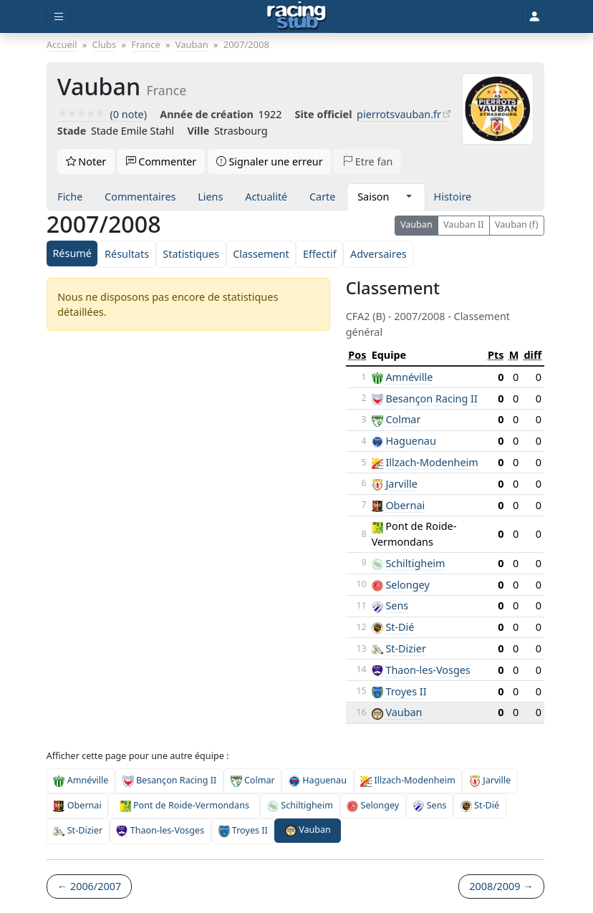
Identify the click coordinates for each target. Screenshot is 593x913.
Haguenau (410, 441)
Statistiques (191, 254)
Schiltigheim (415, 563)
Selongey (407, 584)
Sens (396, 605)
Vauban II (463, 224)
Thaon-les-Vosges (427, 670)
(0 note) (102, 114)
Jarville (401, 484)
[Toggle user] (534, 16)
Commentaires (140, 196)
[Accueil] (296, 16)
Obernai (405, 505)
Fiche (69, 196)
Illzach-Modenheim (431, 462)
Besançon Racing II (431, 398)
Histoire (453, 196)
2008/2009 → (501, 886)
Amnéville (409, 377)
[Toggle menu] (59, 16)
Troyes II (405, 691)
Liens (210, 196)
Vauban (416, 224)
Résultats (127, 254)
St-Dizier (405, 648)
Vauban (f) (516, 224)
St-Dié (399, 627)
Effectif (320, 254)
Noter (86, 161)
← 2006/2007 (89, 886)
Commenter (161, 161)
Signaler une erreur (269, 161)
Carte (322, 196)
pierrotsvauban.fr (399, 114)
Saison (373, 196)
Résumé (71, 253)
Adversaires (378, 254)
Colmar (402, 419)
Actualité (266, 196)
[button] (409, 197)
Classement (261, 254)
